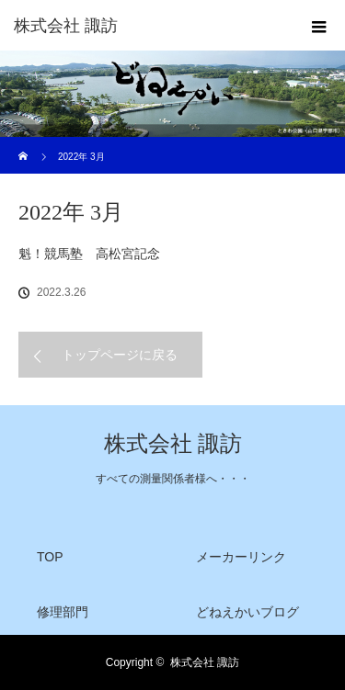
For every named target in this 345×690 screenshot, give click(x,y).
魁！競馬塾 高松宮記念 (89, 253)
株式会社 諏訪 (173, 444)
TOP (50, 556)
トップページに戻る (120, 354)
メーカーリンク (241, 556)
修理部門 (62, 612)
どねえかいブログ (247, 612)
